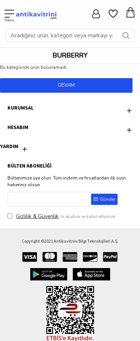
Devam (66, 85)
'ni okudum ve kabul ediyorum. (61, 216)
